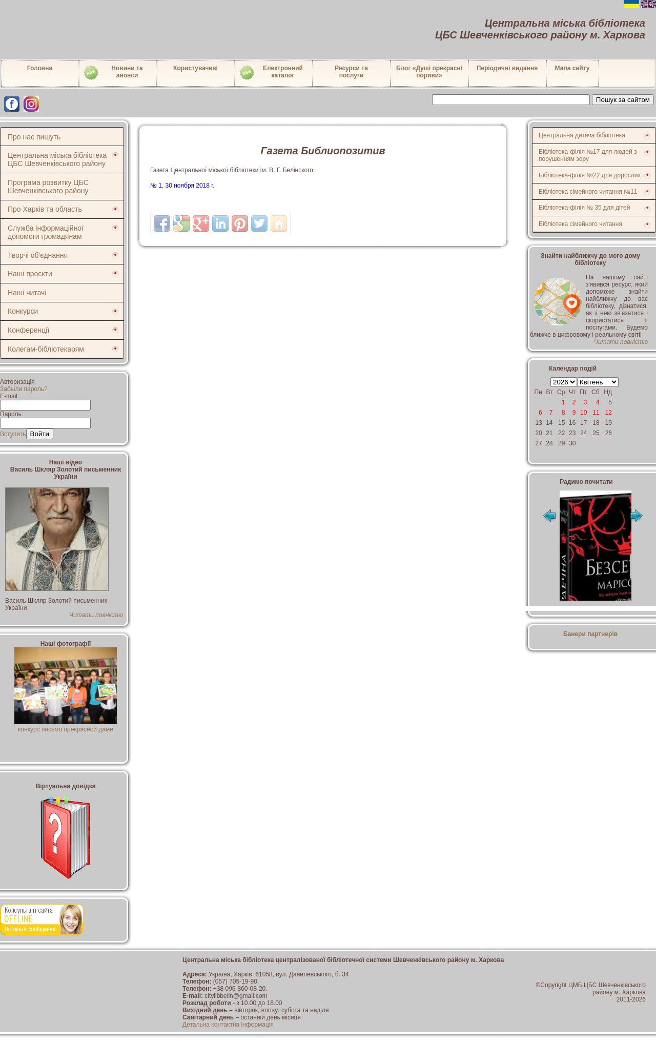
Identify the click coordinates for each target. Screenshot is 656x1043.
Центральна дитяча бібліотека (582, 135)
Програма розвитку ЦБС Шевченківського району (48, 186)
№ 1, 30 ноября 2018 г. (182, 185)
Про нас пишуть (34, 137)
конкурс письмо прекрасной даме (65, 726)
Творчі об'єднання (38, 255)
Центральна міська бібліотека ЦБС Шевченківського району (57, 159)
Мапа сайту (572, 68)
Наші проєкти (30, 274)
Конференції (28, 330)
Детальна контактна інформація (228, 1024)
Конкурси (23, 311)
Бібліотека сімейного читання (580, 224)
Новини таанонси (113, 73)
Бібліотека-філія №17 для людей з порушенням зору (588, 155)
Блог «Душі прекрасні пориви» (429, 72)
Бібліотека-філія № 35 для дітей (584, 207)
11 (595, 412)
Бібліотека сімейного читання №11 (588, 191)
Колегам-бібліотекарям (46, 349)
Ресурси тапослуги (351, 72)
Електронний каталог (271, 73)
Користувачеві (195, 68)
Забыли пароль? (24, 389)
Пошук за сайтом (623, 100)
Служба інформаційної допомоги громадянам (46, 232)
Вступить (13, 434)
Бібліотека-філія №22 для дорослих (590, 175)
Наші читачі (27, 293)
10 (583, 412)
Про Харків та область (45, 209)
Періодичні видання (507, 68)
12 (608, 412)
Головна (39, 68)
